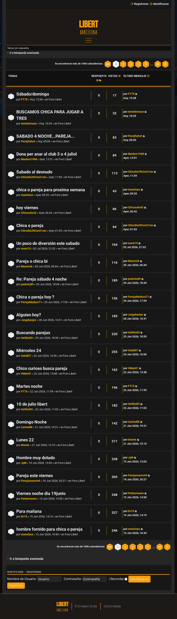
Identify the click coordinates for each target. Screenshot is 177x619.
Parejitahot (28, 141)
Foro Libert (55, 99)
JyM (23, 463)
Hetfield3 (27, 338)
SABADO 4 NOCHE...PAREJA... (45, 136)
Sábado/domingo (32, 94)
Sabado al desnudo (34, 172)
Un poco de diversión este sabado (48, 243)
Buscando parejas (33, 332)
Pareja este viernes (34, 475)
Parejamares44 (30, 481)
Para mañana (29, 511)
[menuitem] (159, 4)
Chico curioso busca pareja (41, 368)
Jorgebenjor (28, 320)
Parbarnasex (29, 498)
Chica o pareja (29, 225)
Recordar (118, 579)
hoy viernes (27, 207)
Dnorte (25, 445)
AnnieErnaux (29, 123)
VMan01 (26, 373)
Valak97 (26, 355)
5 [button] (146, 64)
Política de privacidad (112, 606)
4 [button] (138, 64)
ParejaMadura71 (31, 302)
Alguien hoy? (28, 314)
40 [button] (157, 64)
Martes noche (29, 386)
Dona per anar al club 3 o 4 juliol (46, 154)
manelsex (27, 195)
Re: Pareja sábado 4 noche (41, 279)
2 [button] (123, 64)
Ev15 (24, 516)
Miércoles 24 (28, 350)
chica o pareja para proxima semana (50, 189)
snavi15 (26, 248)
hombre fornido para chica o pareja (49, 529)
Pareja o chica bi (32, 261)
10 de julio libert (31, 404)
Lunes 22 (25, 439)
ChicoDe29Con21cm (33, 177)
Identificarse (15, 572)
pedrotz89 (27, 284)
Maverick (26, 266)
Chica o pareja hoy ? (35, 297)
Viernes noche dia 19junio (41, 493)
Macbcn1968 (29, 159)
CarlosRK (26, 427)
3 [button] (130, 64)
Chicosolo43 (28, 213)
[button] (108, 64)
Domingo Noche (31, 422)
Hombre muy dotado (35, 457)
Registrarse (34, 572)
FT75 (24, 99)
